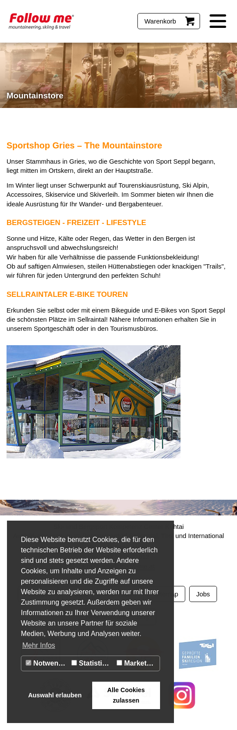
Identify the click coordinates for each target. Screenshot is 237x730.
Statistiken (92, 663)
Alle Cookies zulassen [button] (126, 695)
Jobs (203, 594)
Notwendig (47, 663)
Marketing (137, 663)
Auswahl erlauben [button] (55, 695)
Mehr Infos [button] (38, 645)
